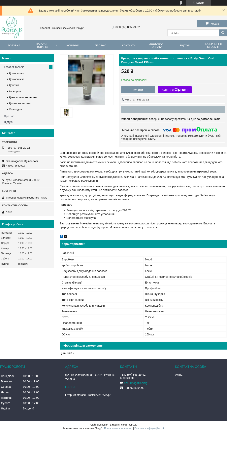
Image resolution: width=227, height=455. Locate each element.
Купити (138, 89)
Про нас (101, 45)
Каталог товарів (42, 45)
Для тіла (14, 85)
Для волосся (16, 73)
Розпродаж (15, 109)
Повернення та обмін (213, 45)
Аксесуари (15, 91)
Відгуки (184, 45)
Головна (14, 45)
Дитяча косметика (19, 103)
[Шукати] (223, 32)
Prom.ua (132, 424)
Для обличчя (16, 79)
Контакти (129, 45)
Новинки (72, 45)
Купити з (174, 90)
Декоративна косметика (23, 97)
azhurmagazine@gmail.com (22, 161)
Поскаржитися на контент (118, 428)
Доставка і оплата (156, 45)
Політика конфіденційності (149, 428)
